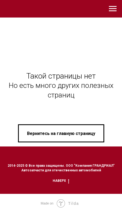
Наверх (61, 181)
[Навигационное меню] (113, 8)
